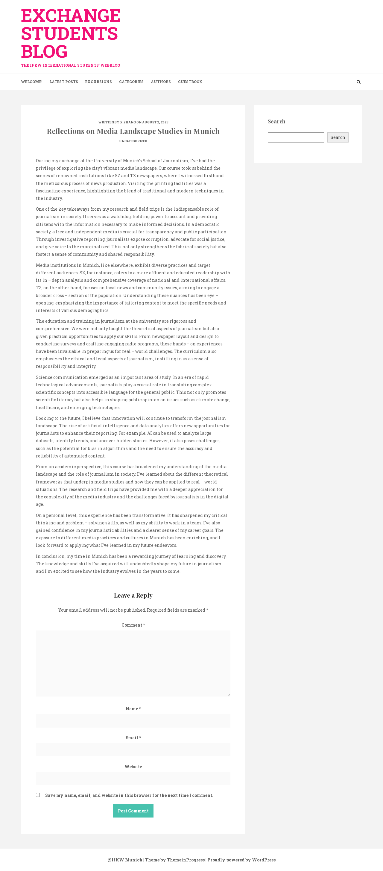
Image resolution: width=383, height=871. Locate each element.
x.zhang (128, 122)
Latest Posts (63, 81)
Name (133, 708)
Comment (133, 625)
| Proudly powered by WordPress (241, 860)
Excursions (98, 81)
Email (133, 737)
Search (338, 137)
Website (133, 766)
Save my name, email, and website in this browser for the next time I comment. (129, 795)
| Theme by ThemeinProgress (174, 860)
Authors (161, 81)
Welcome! (31, 81)
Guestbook (190, 81)
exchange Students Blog (75, 33)
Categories (131, 81)
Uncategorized (133, 141)
